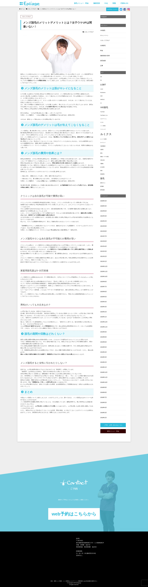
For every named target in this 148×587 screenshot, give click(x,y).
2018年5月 (103, 402)
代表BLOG (124, 3)
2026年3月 (103, 206)
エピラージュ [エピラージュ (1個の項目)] (103, 118)
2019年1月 (103, 367)
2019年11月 (103, 327)
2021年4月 (103, 246)
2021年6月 (103, 241)
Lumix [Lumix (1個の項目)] (101, 89)
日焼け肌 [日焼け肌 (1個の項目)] (102, 160)
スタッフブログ (89, 32)
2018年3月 (103, 412)
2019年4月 (103, 352)
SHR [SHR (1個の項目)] (101, 96)
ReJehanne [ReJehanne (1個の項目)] (103, 92)
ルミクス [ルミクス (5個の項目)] (106, 134)
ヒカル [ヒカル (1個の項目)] (101, 122)
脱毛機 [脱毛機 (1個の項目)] (101, 186)
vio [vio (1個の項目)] (101, 103)
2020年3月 (103, 306)
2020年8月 (103, 281)
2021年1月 (103, 261)
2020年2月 (103, 312)
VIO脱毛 (102, 30)
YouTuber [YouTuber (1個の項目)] (102, 111)
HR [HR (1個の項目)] (101, 76)
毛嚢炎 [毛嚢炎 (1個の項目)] (101, 163)
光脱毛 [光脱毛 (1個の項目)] (101, 149)
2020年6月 (103, 291)
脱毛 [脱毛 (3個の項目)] (102, 178)
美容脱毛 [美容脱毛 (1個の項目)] (102, 174)
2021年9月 (103, 226)
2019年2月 (103, 362)
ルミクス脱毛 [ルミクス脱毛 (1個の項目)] (103, 139)
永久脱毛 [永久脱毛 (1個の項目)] (102, 167)
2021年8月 (103, 231)
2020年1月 (103, 317)
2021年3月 (103, 251)
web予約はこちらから (112, 9)
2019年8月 (103, 337)
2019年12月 (103, 322)
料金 (101, 50)
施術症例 (96, 3)
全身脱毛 (103, 45)
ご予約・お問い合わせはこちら (113, 425)
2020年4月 (103, 301)
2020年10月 (103, 276)
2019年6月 (103, 342)
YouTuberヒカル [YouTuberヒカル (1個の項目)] (104, 115)
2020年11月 (103, 271)
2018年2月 (103, 417)
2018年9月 (103, 387)
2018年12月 (103, 372)
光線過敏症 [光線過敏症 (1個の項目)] (103, 146)
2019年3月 (103, 357)
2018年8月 (103, 392)
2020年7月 (103, 286)
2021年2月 (103, 256)
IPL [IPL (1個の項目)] (101, 80)
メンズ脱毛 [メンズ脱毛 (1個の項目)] (103, 125)
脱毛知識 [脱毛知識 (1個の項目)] (102, 189)
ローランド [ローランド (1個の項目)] (103, 142)
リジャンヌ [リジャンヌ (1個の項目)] (103, 129)
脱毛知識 (103, 60)
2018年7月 (103, 397)
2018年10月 (103, 382)
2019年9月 (103, 332)
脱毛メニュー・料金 (81, 3)
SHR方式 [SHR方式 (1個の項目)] (102, 99)
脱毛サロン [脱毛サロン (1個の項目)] (103, 182)
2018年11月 (103, 377)
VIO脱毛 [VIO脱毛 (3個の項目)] (104, 107)
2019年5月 (103, 347)
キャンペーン (104, 35)
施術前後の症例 (105, 55)
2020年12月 (103, 266)
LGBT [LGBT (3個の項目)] (103, 84)
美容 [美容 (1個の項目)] (101, 170)
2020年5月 (103, 296)
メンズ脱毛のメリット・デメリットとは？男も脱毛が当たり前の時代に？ (47, 230)
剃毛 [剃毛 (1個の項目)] (101, 153)
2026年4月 (103, 201)
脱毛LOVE (70, 402)
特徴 (114, 3)
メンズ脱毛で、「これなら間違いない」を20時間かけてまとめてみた (46, 115)
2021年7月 (103, 236)
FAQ (106, 3)
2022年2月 (103, 221)
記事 (101, 65)
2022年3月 (103, 216)
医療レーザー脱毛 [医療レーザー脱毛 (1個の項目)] (104, 156)
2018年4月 (103, 407)
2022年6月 (103, 211)
